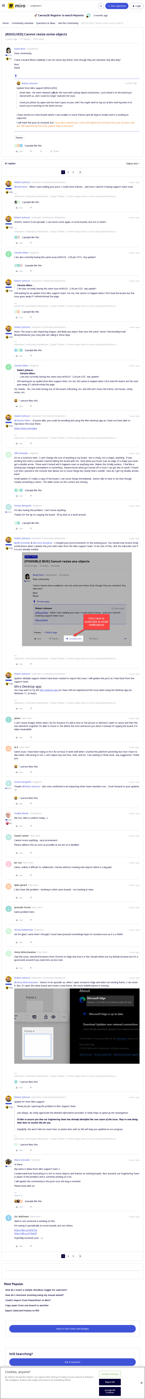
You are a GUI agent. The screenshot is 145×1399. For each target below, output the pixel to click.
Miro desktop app (49, 690)
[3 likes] (28, 265)
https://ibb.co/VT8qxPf (25, 1233)
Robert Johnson (30, 83)
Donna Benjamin (22, 505)
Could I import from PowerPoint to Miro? (28, 1300)
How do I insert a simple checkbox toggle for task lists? (36, 1289)
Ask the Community (68, 23)
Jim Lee (18, 862)
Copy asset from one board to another (27, 1305)
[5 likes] (28, 145)
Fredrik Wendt (21, 813)
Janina (17, 718)
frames (19, 137)
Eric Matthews (21, 1216)
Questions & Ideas (45, 23)
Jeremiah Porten (22, 907)
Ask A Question (72, 1362)
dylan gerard (20, 884)
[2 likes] (26, 202)
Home (5, 23)
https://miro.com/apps (25, 428)
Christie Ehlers (21, 252)
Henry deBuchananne (25, 952)
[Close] (141, 1382)
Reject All (110, 1382)
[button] (3, 6)
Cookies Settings (110, 1374)
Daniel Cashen (21, 835)
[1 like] (26, 400)
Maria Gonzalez (22, 1159)
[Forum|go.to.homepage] (25, 6)
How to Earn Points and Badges (72, 1328)
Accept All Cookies (110, 1391)
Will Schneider (21, 453)
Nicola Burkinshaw (23, 929)
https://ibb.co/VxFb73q (25, 1230)
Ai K (16, 747)
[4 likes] (28, 1201)
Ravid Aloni (19, 48)
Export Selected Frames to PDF (22, 1310)
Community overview (22, 23)
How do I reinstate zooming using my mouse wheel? (34, 1295)
